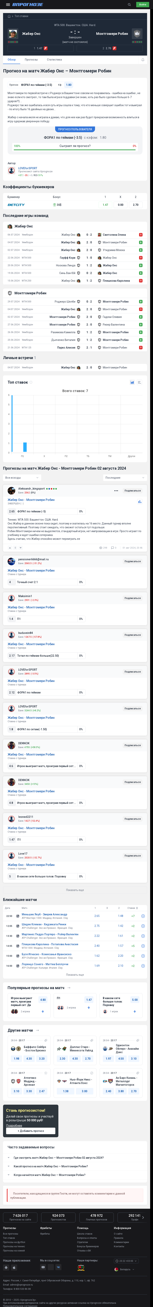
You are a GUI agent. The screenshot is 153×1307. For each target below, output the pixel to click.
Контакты (119, 1246)
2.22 (97, 935)
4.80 (43, 999)
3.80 (121, 1091)
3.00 (84, 1091)
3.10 (133, 1058)
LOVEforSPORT (27, 168)
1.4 (11, 618)
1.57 (120, 945)
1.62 (97, 955)
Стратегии (82, 1242)
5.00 (135, 999)
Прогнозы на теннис (14, 1246)
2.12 (11, 692)
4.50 (121, 1058)
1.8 (11, 729)
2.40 (97, 945)
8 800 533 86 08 (22, 1289)
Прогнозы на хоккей (14, 1250)
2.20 (120, 955)
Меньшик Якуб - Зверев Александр (44, 914)
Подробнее (14, 1125)
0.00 (120, 204)
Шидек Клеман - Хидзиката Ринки (44, 924)
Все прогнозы (10, 1233)
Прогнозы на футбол (14, 1242)
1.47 (105, 204)
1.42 (120, 925)
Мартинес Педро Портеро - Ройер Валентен (50, 934)
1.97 (108, 1058)
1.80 (68, 84)
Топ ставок (9, 1238)
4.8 (11, 802)
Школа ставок (84, 1233)
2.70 (135, 204)
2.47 (41, 1091)
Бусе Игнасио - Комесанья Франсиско (47, 954)
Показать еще (75, 974)
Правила (118, 1238)
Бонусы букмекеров (88, 1246)
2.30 (62, 1058)
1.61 (120, 935)
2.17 (11, 655)
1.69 (97, 965)
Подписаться (133, 490)
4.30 (29, 1058)
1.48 (120, 915)
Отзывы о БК (84, 1250)
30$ (57, 204)
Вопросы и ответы (87, 1238)
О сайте (118, 1233)
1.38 (65, 1091)
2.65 (11, 511)
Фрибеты (45, 1233)
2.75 (97, 925)
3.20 (41, 1058)
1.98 (16, 1058)
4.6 (11, 766)
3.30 (29, 1091)
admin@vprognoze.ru (21, 1284)
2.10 (120, 965)
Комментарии (121, 1242)
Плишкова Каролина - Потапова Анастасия (50, 944)
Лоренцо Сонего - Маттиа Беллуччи (45, 964)
